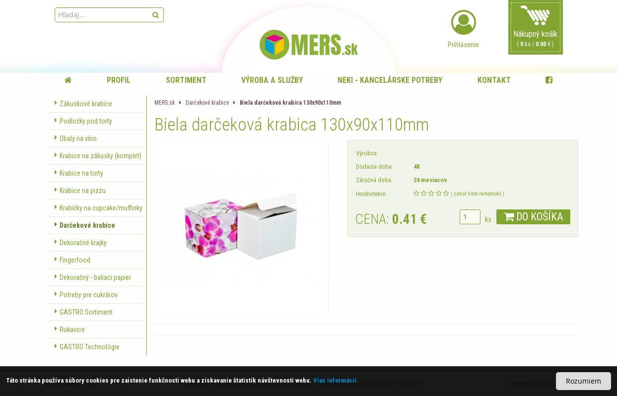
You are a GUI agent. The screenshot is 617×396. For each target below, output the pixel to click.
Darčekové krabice (85, 225)
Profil (119, 80)
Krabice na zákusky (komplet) (98, 155)
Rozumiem (583, 381)
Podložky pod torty (83, 121)
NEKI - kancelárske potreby (390, 80)
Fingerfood (72, 260)
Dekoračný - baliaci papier (93, 277)
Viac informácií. (335, 380)
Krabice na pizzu (80, 190)
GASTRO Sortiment (84, 312)
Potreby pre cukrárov (86, 294)
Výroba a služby (272, 80)
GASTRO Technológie (87, 346)
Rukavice (70, 329)
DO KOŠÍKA (533, 216)
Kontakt (494, 80)
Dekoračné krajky (81, 242)
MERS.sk (164, 102)
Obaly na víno (76, 138)
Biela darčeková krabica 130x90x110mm (290, 102)
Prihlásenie (463, 29)
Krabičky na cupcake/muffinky (98, 207)
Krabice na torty (79, 173)
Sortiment (186, 80)
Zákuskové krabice (83, 103)
